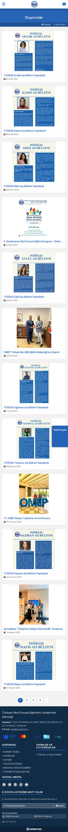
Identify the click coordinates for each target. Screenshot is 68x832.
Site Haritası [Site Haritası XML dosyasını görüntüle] (9, 821)
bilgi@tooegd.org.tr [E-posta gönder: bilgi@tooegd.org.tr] (19, 729)
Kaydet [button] (59, 806)
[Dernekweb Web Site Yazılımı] (34, 829)
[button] (3, 4)
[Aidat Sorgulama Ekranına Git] (60, 436)
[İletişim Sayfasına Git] (64, 4)
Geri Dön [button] (59, 24)
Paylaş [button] (46, 24)
